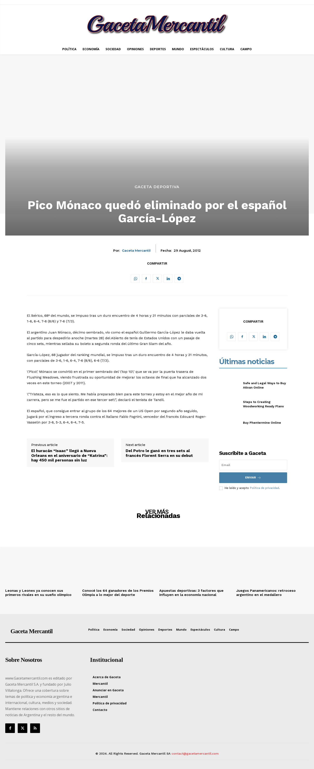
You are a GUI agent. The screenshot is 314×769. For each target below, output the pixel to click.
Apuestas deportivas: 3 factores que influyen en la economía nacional (191, 592)
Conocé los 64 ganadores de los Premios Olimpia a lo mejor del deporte (118, 592)
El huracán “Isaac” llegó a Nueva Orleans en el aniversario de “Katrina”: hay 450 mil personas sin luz (69, 455)
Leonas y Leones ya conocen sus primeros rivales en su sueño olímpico (38, 592)
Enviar (253, 478)
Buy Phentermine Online (262, 422)
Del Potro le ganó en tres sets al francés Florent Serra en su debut (159, 453)
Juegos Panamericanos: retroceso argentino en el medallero (266, 592)
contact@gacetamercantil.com (195, 753)
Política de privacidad (264, 488)
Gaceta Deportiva (157, 187)
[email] (253, 465)
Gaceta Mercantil (136, 251)
